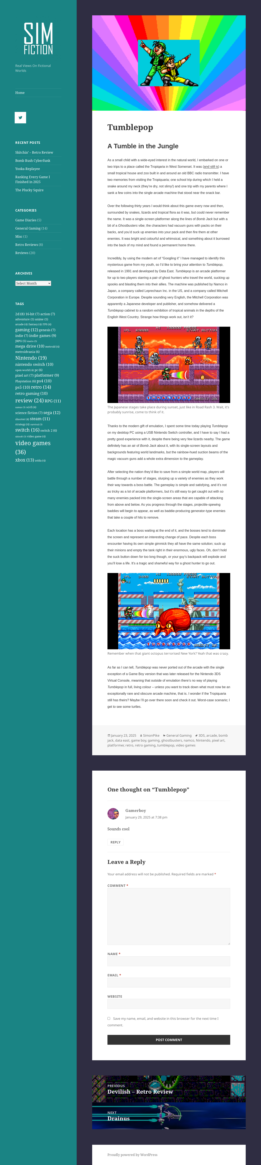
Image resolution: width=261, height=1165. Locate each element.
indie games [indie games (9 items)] (42, 335)
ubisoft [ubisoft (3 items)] (20, 436)
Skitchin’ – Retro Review (34, 152)
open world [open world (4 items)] (24, 370)
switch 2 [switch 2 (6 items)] (48, 430)
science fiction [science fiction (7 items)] (29, 412)
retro (129, 745)
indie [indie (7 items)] (21, 335)
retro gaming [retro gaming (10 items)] (31, 393)
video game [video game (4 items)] (36, 436)
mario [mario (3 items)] (32, 341)
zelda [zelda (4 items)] (40, 460)
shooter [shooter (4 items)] (22, 419)
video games (186, 745)
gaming (154, 740)
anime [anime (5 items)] (41, 319)
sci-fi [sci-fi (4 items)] (31, 407)
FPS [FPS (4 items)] (47, 324)
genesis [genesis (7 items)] (47, 330)
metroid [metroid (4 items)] (52, 346)
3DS (202, 735)
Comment (117, 885)
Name (114, 954)
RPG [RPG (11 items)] (53, 401)
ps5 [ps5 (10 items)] (22, 387)
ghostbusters (171, 740)
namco (189, 740)
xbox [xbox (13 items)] (24, 460)
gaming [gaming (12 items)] (26, 329)
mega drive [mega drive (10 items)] (29, 346)
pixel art (218, 740)
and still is (211, 166)
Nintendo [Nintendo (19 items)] (31, 357)
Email (114, 975)
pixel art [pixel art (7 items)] (24, 375)
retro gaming (145, 745)
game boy (138, 740)
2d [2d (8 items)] (20, 313)
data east (122, 740)
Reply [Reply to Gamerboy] (116, 842)
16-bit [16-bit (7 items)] (32, 314)
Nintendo (203, 740)
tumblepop (165, 745)
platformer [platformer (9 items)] (46, 375)
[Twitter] (21, 118)
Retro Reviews (26, 244)
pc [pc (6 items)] (38, 370)
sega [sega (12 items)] (51, 412)
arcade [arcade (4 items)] (21, 324)
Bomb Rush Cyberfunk (32, 160)
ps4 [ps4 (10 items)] (44, 381)
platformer (115, 745)
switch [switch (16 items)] (27, 430)
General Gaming (28, 228)
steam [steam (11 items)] (40, 418)
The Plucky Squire (29, 190)
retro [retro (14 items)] (41, 387)
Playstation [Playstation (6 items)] (25, 381)
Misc (18, 236)
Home (20, 92)
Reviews (21, 253)
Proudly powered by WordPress (132, 1155)
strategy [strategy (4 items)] (22, 424)
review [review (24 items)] (29, 400)
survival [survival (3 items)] (36, 424)
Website (114, 996)
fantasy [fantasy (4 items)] (35, 324)
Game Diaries (25, 220)
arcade (211, 735)
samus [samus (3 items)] (20, 407)
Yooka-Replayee (27, 169)
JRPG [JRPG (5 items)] (20, 341)
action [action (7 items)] (47, 314)
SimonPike (151, 735)
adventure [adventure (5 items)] (24, 319)
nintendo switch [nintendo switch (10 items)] (34, 364)
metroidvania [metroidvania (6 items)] (27, 351)
